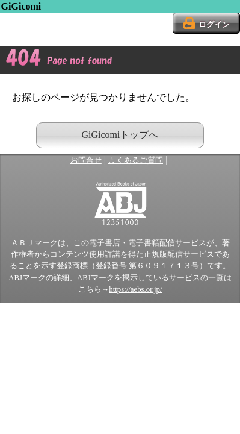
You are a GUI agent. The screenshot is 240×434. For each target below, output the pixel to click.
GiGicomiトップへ (119, 135)
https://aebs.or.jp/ (135, 289)
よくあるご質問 (135, 160)
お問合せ (86, 160)
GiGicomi (21, 6)
